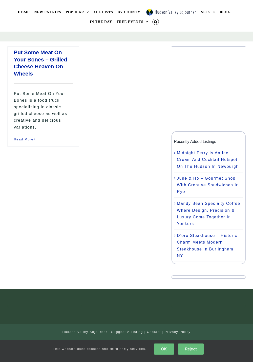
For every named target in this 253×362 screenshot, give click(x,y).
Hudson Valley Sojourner (84, 332)
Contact (154, 332)
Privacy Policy (178, 332)
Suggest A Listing (127, 332)
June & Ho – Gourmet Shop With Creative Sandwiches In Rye (208, 185)
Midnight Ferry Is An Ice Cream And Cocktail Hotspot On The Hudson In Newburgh (208, 159)
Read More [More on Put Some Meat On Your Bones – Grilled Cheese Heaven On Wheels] (24, 139)
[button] (155, 22)
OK (164, 348)
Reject (191, 348)
